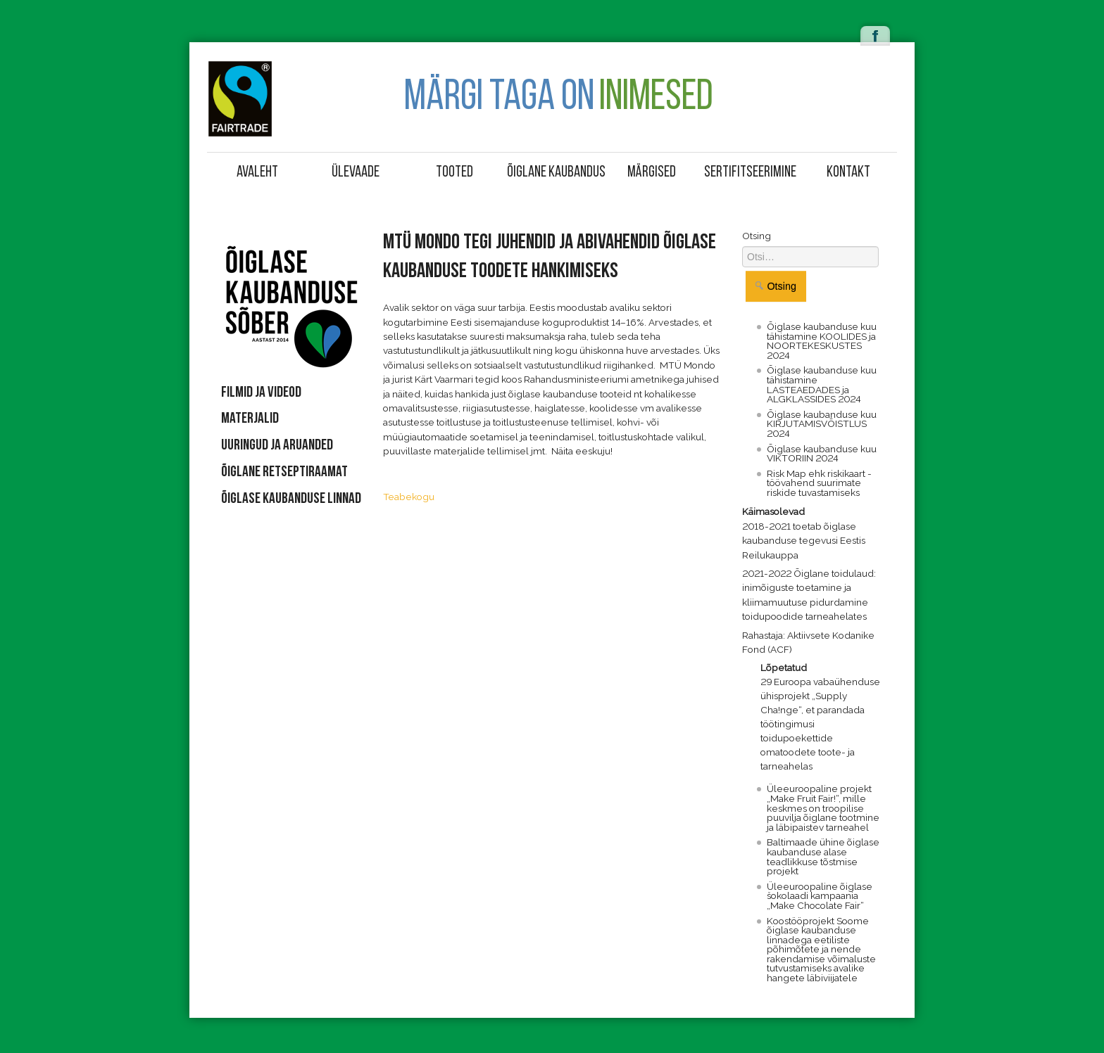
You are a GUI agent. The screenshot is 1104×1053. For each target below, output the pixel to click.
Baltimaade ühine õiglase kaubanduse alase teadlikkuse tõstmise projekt (823, 856)
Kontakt (848, 172)
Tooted (454, 172)
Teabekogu (408, 496)
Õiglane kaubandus (554, 172)
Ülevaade (356, 172)
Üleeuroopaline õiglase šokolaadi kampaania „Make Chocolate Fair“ (819, 896)
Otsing (756, 235)
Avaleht (257, 172)
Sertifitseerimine (750, 172)
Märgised (651, 172)
